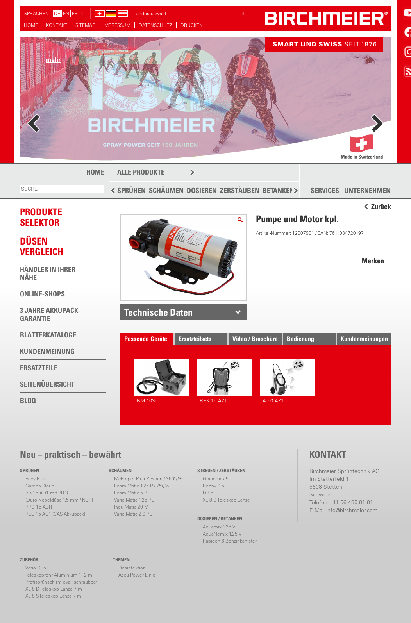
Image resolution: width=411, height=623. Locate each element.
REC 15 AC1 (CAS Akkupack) (55, 514)
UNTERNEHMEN (367, 191)
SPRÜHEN (131, 190)
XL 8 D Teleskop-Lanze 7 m (53, 589)
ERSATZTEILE (38, 368)
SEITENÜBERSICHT (47, 384)
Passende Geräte (145, 339)
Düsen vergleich (41, 246)
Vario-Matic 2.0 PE (133, 514)
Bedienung (300, 339)
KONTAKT (56, 25)
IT (82, 13)
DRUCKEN (191, 25)
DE (57, 13)
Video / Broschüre (255, 339)
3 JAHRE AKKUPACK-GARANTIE (50, 314)
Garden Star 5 (39, 486)
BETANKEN (278, 190)
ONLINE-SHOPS (42, 294)
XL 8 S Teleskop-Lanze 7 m (53, 596)
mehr (53, 59)
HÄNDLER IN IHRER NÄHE (47, 273)
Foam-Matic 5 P (130, 493)
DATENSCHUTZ (155, 25)
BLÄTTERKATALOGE (48, 335)
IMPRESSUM (116, 25)
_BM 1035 (161, 381)
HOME (31, 25)
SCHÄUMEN (166, 190)
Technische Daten (158, 312)
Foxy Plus (35, 479)
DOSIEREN (202, 190)
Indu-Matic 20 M (131, 507)
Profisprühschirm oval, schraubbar (61, 582)
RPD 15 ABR (38, 507)
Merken (373, 261)
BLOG (28, 400)
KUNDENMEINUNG (47, 351)
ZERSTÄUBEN (239, 190)
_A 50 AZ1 (287, 381)
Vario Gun (35, 568)
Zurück (381, 207)
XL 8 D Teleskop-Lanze (226, 500)
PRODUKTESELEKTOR (41, 217)
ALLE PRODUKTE (140, 172)
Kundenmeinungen (364, 339)
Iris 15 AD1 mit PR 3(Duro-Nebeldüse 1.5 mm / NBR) (59, 496)
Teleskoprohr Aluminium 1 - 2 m (58, 575)
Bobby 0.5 (213, 486)
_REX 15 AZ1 (224, 381)
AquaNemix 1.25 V (222, 534)
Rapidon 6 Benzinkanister (230, 541)
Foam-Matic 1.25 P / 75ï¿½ (141, 486)
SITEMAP (85, 25)
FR (75, 13)
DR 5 (208, 493)
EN (66, 13)
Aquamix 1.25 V (219, 527)
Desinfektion (132, 568)
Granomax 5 (216, 479)
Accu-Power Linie (136, 575)
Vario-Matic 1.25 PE (134, 500)
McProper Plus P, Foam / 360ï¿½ (148, 479)
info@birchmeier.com (351, 510)
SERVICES (325, 191)
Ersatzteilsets (195, 339)
